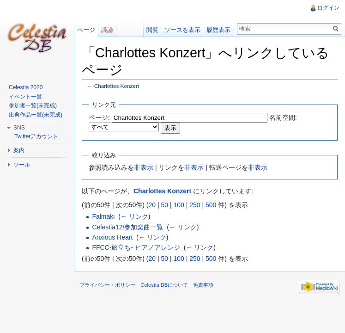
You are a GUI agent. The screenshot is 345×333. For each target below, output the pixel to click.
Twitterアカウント (36, 136)
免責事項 (203, 285)
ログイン (328, 8)
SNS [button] (19, 127)
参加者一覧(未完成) (33, 105)
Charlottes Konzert (116, 86)
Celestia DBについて (164, 285)
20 (152, 205)
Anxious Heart (112, 237)
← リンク (134, 216)
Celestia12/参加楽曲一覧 (127, 227)
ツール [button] (21, 164)
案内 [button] (18, 150)
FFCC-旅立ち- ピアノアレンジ (136, 247)
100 (178, 205)
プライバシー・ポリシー (107, 285)
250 (194, 205)
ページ (86, 29)
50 (164, 205)
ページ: (99, 117)
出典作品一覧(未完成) (35, 114)
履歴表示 (218, 29)
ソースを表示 (182, 29)
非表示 (143, 167)
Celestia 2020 (25, 87)
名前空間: (283, 117)
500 (211, 205)
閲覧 (152, 29)
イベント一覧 (25, 96)
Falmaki (103, 216)
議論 (107, 29)
